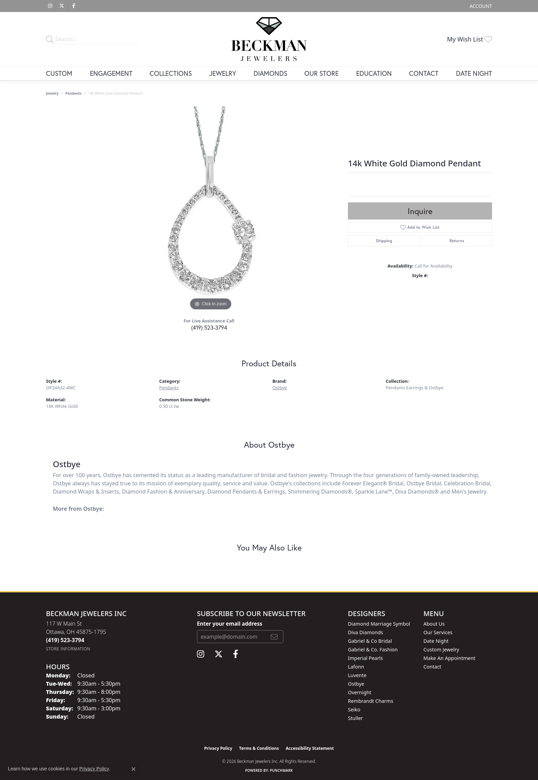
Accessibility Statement (310, 748)
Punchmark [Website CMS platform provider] (281, 770)
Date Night (474, 73)
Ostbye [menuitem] (356, 684)
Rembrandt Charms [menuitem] (370, 701)
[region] (211, 209)
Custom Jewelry (441, 649)
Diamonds (270, 73)
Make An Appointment (449, 658)
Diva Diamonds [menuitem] (365, 632)
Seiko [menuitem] (354, 709)
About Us (434, 624)
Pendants (74, 93)
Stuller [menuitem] (355, 718)
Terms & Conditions (259, 748)
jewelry (52, 93)
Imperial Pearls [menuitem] (365, 658)
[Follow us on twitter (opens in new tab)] (62, 6)
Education (374, 73)
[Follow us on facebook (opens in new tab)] (73, 6)
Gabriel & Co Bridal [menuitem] (370, 641)
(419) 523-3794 (209, 327)
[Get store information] (68, 649)
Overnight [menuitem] (359, 692)
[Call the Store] (65, 640)
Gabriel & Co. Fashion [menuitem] (373, 649)
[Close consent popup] (133, 769)
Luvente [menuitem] (357, 675)
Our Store (321, 73)
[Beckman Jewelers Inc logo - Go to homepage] (269, 39)
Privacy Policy (218, 748)
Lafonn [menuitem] (356, 666)
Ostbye (279, 388)
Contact (423, 73)
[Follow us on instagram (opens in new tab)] (50, 6)
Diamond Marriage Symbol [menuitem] (379, 624)
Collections (171, 73)
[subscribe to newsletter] (274, 636)
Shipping (384, 240)
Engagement (111, 73)
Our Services (438, 632)
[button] (480, 6)
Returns (456, 240)
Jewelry (222, 73)
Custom (59, 73)
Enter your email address (229, 623)
